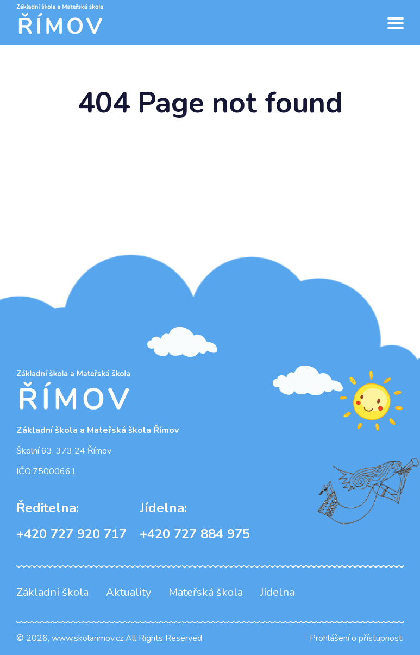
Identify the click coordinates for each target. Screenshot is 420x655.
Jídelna (277, 592)
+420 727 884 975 (195, 521)
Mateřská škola (205, 592)
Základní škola (52, 592)
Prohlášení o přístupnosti (357, 638)
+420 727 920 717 (71, 521)
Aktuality (128, 592)
